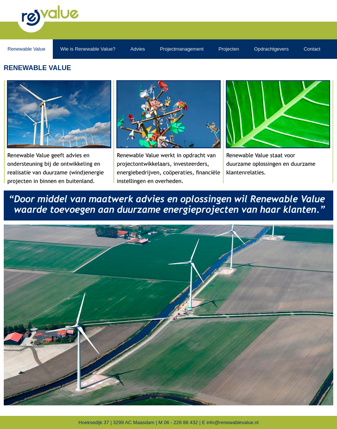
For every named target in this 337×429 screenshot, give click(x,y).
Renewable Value (37, 68)
